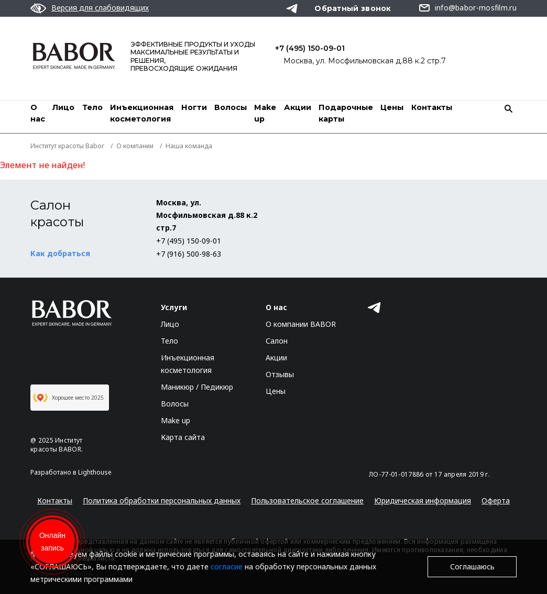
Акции (297, 107)
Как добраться (60, 253)
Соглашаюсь (472, 566)
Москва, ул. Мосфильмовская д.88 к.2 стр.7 (364, 60)
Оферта (496, 500)
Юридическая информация (422, 500)
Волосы (230, 107)
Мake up (265, 113)
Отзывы (280, 374)
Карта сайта (183, 437)
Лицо (63, 107)
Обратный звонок (352, 8)
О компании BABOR (301, 324)
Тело (92, 107)
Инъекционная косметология (141, 113)
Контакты (431, 107)
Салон (277, 341)
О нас (37, 113)
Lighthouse (95, 472)
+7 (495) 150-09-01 (310, 48)
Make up (175, 420)
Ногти (194, 107)
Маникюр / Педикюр (197, 387)
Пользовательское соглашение (307, 500)
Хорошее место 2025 (68, 397)
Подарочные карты (346, 113)
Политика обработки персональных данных (161, 500)
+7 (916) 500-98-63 (188, 254)
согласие (227, 566)
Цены (391, 107)
